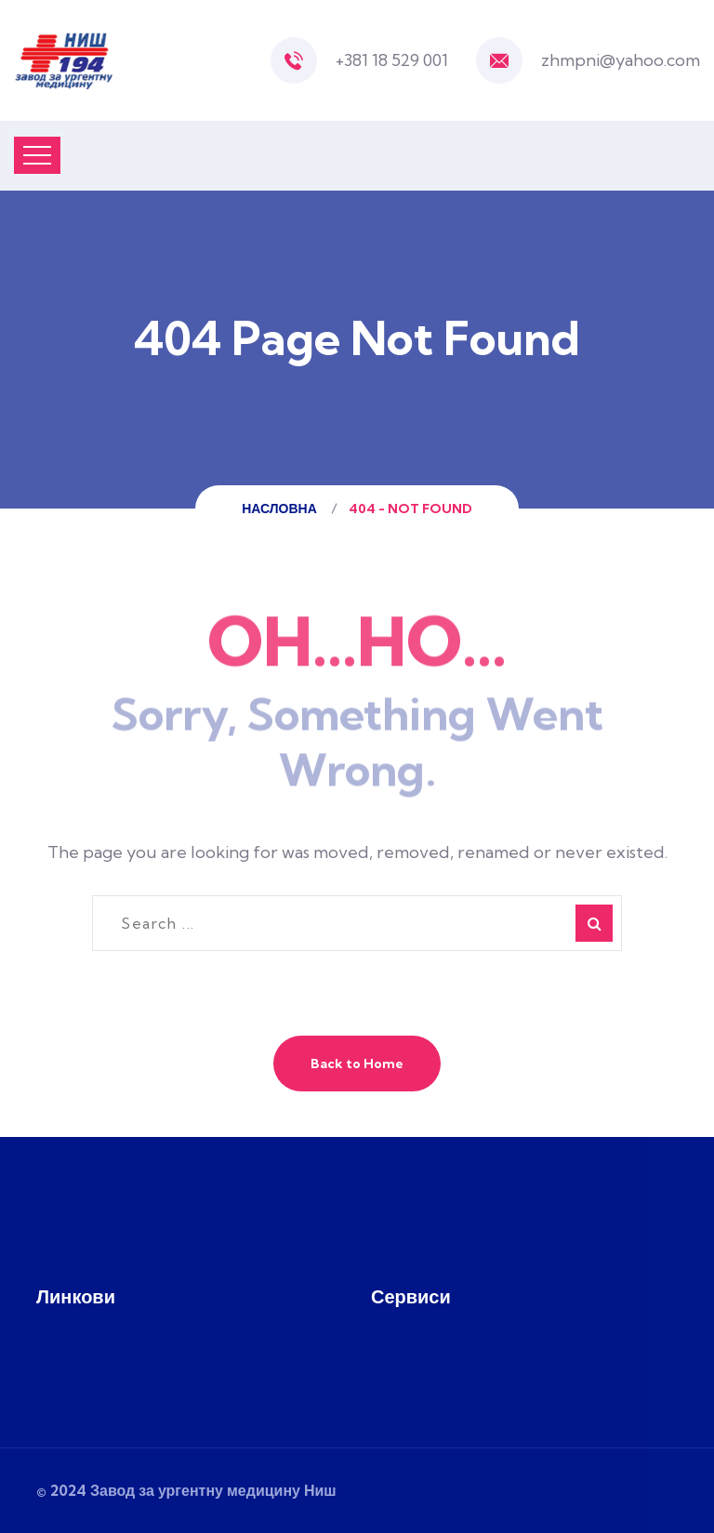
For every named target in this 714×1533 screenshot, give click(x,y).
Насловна (282, 508)
